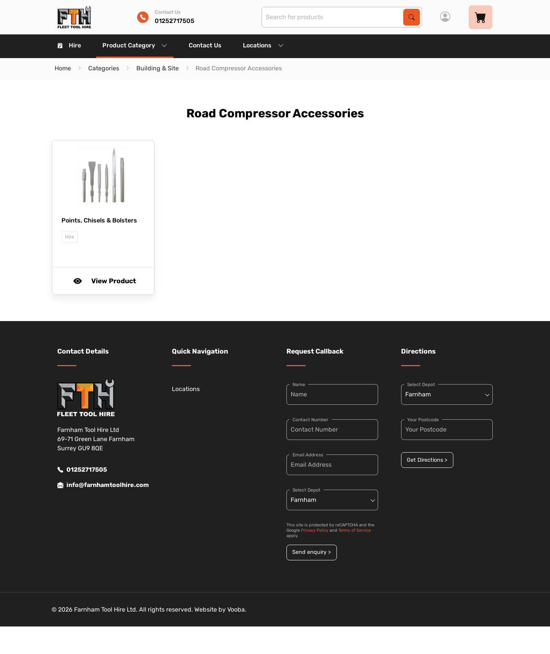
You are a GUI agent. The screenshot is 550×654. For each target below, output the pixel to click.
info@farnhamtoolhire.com (103, 485)
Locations (263, 45)
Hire (69, 45)
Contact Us (205, 45)
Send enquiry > (311, 552)
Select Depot (306, 490)
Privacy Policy (314, 530)
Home (63, 68)
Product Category (134, 45)
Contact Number (310, 419)
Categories (103, 68)
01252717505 (82, 469)
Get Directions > (427, 460)
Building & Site (157, 68)
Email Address (308, 455)
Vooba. (236, 609)
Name (299, 384)
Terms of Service (354, 530)
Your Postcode (423, 419)
